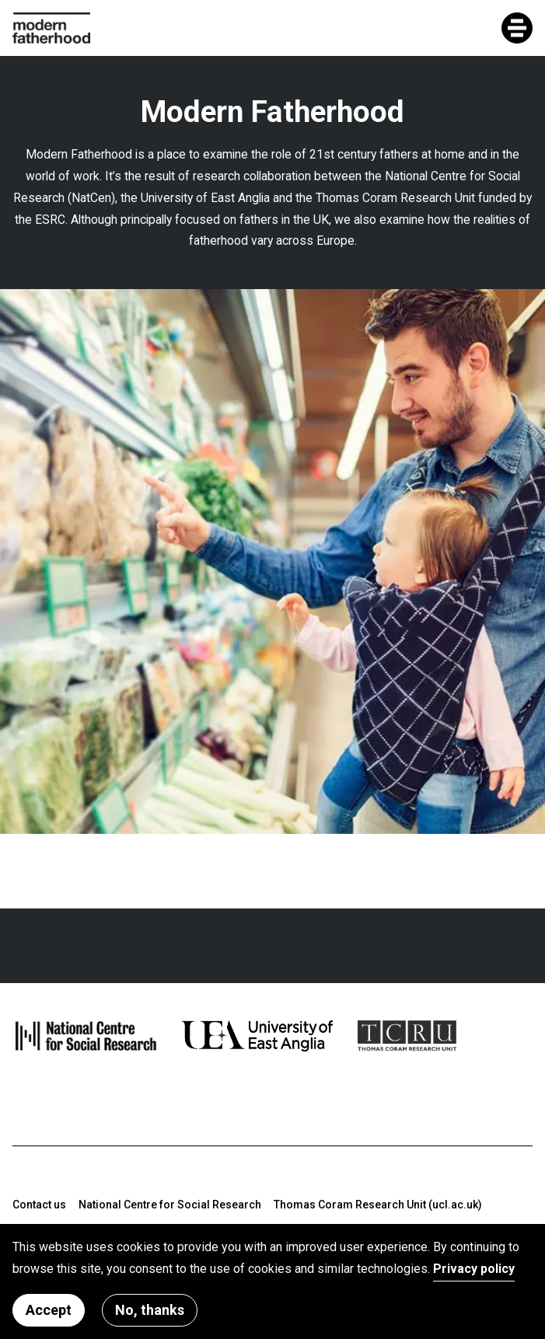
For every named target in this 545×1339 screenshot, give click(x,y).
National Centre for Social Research (170, 1204)
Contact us (39, 1204)
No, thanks (149, 1311)
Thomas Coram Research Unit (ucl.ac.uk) (378, 1204)
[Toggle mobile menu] (517, 28)
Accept (49, 1311)
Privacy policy (474, 1269)
